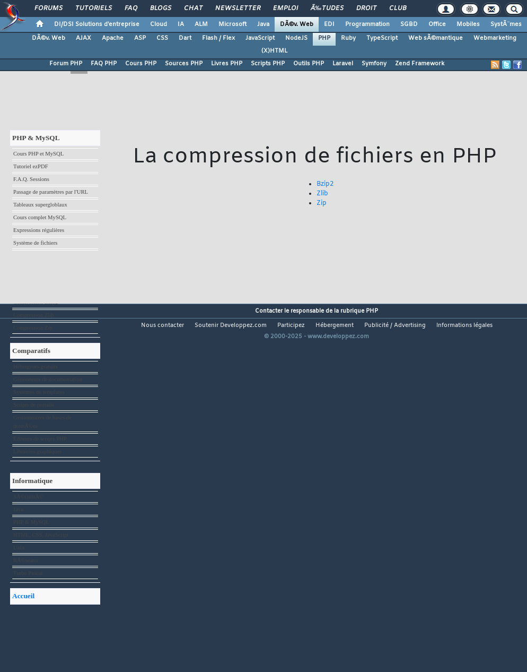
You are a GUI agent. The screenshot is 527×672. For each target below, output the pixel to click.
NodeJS (296, 38)
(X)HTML (274, 51)
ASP (140, 38)
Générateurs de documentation (47, 379)
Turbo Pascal (28, 573)
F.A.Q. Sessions (31, 179)
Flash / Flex (218, 38)
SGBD (409, 24)
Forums (48, 8)
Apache (113, 38)
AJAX (83, 38)
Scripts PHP (268, 63)
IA (181, 24)
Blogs (160, 8)
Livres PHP (226, 63)
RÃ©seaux (25, 560)
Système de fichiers (35, 243)
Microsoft (232, 24)
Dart (185, 38)
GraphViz (24, 256)
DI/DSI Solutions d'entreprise (96, 24)
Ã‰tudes (327, 8)
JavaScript (260, 38)
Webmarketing (494, 38)
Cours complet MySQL (39, 217)
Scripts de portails (33, 405)
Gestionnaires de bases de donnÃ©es (42, 422)
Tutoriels (93, 8)
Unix (18, 547)
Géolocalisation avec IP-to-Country (53, 289)
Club (397, 8)
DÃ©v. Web (296, 24)
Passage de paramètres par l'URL (50, 192)
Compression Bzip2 (35, 302)
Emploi (285, 8)
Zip (322, 203)
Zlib (322, 193)
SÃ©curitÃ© (28, 496)
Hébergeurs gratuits (35, 366)
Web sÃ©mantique (435, 38)
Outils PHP (308, 63)
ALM (201, 24)
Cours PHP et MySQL (38, 154)
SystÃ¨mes (506, 24)
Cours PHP (140, 63)
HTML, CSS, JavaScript (40, 535)
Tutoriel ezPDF (30, 166)
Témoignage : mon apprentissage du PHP (54, 272)
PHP (324, 38)
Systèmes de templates (38, 392)
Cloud (158, 24)
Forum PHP (65, 63)
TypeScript (382, 38)
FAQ (131, 8)
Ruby (348, 38)
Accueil (23, 596)
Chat (193, 8)
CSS (162, 38)
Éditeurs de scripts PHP (40, 439)
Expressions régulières (38, 230)
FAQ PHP (104, 63)
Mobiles (468, 24)
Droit (366, 8)
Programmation (367, 24)
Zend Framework (419, 63)
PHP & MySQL (31, 522)
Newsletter (237, 8)
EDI (329, 24)
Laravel (342, 63)
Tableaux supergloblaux (40, 205)
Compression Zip (32, 328)
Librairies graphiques (37, 451)
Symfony (374, 63)
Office (437, 24)
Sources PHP (184, 63)
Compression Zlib (33, 315)
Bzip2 (325, 184)
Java (263, 24)
